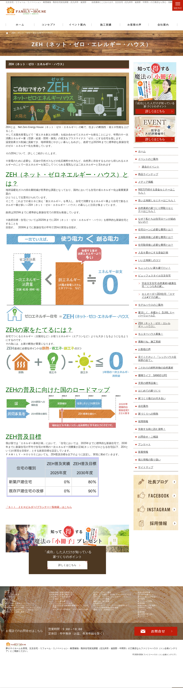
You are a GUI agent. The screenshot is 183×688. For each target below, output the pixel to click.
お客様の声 (145, 350)
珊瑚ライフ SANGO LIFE (153, 376)
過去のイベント (151, 164)
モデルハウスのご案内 (151, 306)
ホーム (143, 149)
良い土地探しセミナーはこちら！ (155, 200)
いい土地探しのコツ (150, 261)
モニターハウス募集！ (151, 335)
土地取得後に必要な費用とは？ (156, 238)
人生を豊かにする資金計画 (154, 254)
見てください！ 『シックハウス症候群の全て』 (157, 360)
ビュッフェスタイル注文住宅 (155, 276)
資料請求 (170, 13)
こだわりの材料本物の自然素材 (156, 369)
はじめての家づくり (150, 392)
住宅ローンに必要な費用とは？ (156, 231)
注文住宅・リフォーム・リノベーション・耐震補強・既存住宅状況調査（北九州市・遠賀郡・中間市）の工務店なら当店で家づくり (64, 2)
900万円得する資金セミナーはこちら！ (157, 189)
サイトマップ (146, 468)
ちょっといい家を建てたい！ (155, 269)
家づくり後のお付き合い (153, 399)
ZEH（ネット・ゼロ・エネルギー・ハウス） (37, 64)
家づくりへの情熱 (149, 415)
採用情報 (144, 422)
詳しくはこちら (62, 565)
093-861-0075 (121, 13)
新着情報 (144, 453)
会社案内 (144, 407)
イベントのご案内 (149, 157)
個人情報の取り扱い (150, 461)
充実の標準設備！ (149, 384)
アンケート (145, 445)
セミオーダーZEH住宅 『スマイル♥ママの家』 (159, 297)
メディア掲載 (146, 180)
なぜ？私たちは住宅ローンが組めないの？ (156, 222)
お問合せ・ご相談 (149, 438)
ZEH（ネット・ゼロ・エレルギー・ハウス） (155, 326)
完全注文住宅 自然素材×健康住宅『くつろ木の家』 (159, 286)
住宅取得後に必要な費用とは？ (156, 246)
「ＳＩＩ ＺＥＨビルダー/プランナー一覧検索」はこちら (39, 507)
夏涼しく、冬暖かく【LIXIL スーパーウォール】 (157, 315)
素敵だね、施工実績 (150, 343)
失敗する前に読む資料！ (153, 430)
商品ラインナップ (149, 172)
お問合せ (154, 13)
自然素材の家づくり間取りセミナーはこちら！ (156, 211)
